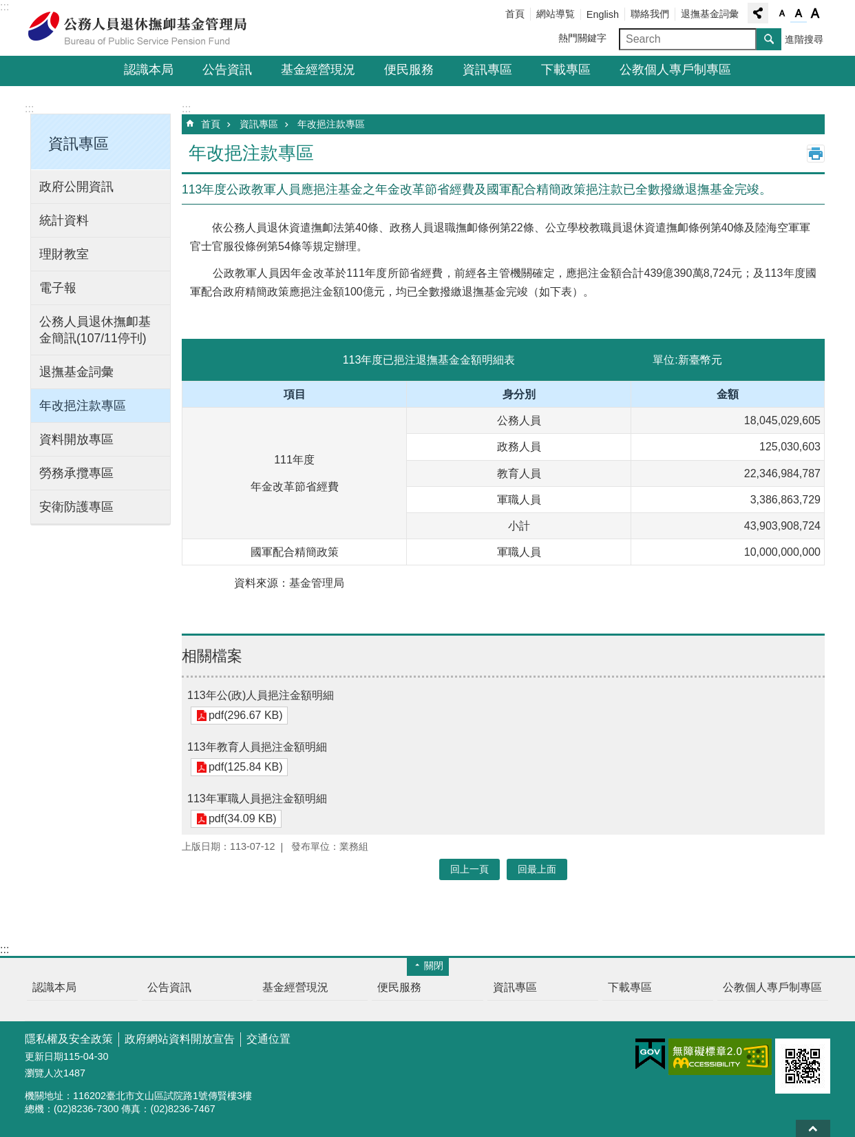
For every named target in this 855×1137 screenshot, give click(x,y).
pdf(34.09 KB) (242, 819)
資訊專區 (487, 69)
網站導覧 (555, 13)
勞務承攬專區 (76, 473)
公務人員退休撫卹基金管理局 (145, 28)
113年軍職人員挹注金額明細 (257, 798)
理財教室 (64, 254)
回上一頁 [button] (469, 869)
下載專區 (566, 69)
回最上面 (813, 1128)
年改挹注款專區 (82, 406)
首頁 (515, 13)
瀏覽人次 (44, 1072)
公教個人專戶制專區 (675, 69)
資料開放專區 (76, 439)
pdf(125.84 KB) (245, 767)
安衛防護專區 (76, 507)
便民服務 (409, 69)
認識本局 (148, 69)
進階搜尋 (804, 39)
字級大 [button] (815, 14)
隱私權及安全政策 (69, 1039)
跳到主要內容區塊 (7, 7)
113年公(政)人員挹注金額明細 (260, 695)
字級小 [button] (782, 14)
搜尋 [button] (769, 39)
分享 (758, 13)
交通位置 (268, 1039)
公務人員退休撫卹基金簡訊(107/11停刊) (95, 330)
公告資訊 (227, 69)
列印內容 (816, 154)
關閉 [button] (433, 965)
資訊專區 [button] (78, 143)
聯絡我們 (650, 13)
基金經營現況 (318, 69)
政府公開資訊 (76, 187)
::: (4, 6)
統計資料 (64, 220)
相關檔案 (212, 656)
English (603, 14)
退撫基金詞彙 (710, 13)
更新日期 (44, 1056)
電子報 (57, 288)
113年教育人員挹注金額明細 (257, 747)
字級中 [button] (798, 14)
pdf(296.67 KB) (245, 716)
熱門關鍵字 (582, 37)
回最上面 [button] (537, 869)
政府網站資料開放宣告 (180, 1039)
